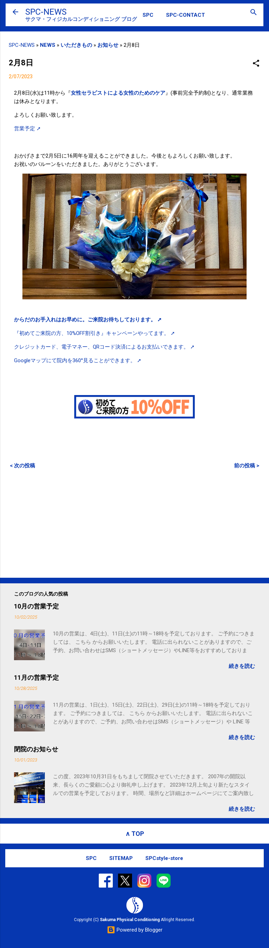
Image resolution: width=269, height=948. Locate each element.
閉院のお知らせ (36, 749)
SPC (148, 15)
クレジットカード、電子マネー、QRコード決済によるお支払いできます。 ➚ (104, 347)
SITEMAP (121, 858)
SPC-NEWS (46, 12)
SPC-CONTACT (185, 15)
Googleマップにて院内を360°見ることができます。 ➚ (78, 360)
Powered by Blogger (135, 930)
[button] (256, 63)
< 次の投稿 (22, 465)
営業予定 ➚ (27, 128)
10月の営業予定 (36, 606)
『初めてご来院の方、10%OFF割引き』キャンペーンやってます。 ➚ (94, 333)
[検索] (253, 12)
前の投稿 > (246, 465)
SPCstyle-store (164, 858)
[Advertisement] (134, 523)
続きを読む (242, 666)
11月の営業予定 (36, 677)
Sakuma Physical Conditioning (130, 919)
